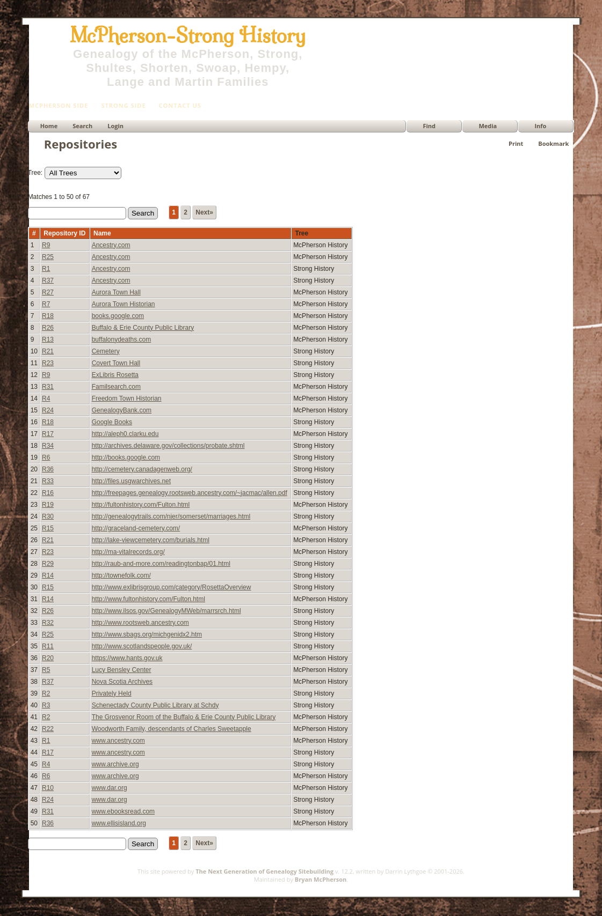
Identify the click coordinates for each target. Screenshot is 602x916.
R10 (48, 788)
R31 (48, 386)
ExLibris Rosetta (115, 375)
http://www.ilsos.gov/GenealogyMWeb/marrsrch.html (166, 611)
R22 (48, 729)
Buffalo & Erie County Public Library (143, 327)
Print (516, 143)
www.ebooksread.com (123, 811)
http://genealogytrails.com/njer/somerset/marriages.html (171, 516)
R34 (48, 445)
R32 (48, 622)
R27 (48, 292)
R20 (48, 658)
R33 (48, 481)
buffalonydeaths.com (121, 339)
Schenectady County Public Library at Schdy (155, 705)
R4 (46, 398)
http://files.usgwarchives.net (131, 481)
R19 (48, 504)
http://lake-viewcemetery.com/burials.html (150, 540)
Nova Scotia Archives (122, 681)
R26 (48, 327)
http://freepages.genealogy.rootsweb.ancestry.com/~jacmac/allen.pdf (189, 493)
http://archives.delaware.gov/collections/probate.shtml (168, 445)
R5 (46, 670)
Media (487, 126)
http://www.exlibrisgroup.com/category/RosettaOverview (171, 587)
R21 (48, 351)
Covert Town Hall (116, 363)
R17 (48, 434)
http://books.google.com (126, 457)
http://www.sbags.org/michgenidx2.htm (147, 634)
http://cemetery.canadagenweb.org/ (142, 469)
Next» (204, 212)
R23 (48, 363)
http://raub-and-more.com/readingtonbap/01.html (161, 563)
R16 (48, 493)
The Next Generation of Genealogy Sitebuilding (264, 871)
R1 (46, 268)
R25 (48, 257)
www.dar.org (109, 788)
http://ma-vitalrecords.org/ (128, 552)
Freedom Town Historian (127, 398)
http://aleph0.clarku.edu (125, 434)
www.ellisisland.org (119, 823)
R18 (48, 316)
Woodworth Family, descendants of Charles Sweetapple (171, 729)
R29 (48, 563)
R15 (48, 528)
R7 (46, 304)
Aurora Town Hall (116, 292)
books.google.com (118, 316)
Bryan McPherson (321, 879)
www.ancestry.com (118, 740)
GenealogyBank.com (121, 410)
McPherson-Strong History (188, 35)
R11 (48, 646)
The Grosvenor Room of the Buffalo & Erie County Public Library (184, 717)
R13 (48, 339)
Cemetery (106, 351)
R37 (48, 280)
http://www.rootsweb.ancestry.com (140, 622)
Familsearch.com (116, 386)
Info (540, 126)
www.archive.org (115, 764)
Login (115, 126)
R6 (46, 457)
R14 (48, 575)
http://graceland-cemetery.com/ (136, 528)
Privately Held (112, 693)
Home (49, 126)
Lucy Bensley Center (121, 670)
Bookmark (553, 143)
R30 (48, 516)
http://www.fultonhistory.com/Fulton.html (148, 599)
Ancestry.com (111, 245)
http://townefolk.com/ (121, 575)
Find (429, 126)
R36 (48, 469)
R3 (46, 705)
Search (82, 126)
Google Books (112, 422)
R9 (46, 245)
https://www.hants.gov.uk (127, 658)
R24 (48, 410)
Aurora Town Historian (123, 304)
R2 (46, 693)
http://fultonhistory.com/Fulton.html (141, 504)
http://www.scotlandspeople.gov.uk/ (142, 646)
